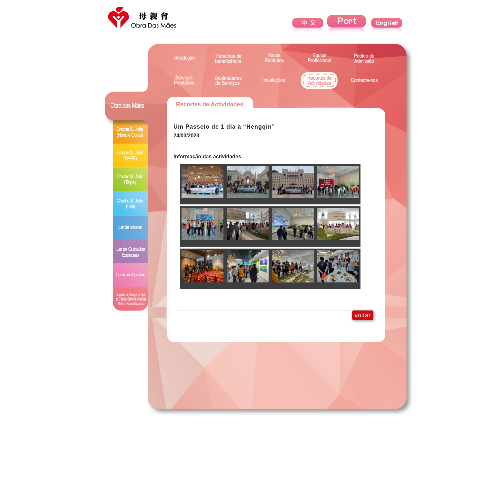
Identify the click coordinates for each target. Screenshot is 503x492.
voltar (363, 315)
